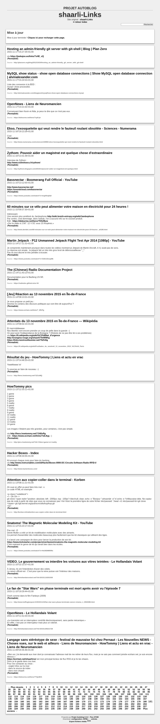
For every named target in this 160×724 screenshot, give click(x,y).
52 (129, 689)
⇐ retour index (80, 22)
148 (90, 699)
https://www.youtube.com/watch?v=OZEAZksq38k (33, 259)
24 (131, 687)
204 (145, 704)
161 (28, 702)
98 (69, 694)
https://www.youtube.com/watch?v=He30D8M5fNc (33, 551)
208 (28, 706)
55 (144, 689)
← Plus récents (15, 687)
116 (34, 696)
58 (14, 692)
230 (22, 709)
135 (10, 699)
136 (16, 699)
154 (126, 699)
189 (53, 704)
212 (53, 706)
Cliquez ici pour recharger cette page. (46, 38)
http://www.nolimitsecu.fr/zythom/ (23, 162)
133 (139, 696)
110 (141, 694)
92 (39, 694)
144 (65, 699)
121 (65, 696)
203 (139, 704)
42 (79, 689)
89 (24, 694)
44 (89, 689)
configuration (76, 719)
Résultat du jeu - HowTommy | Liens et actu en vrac (45, 357)
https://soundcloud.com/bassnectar (24, 189)
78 (114, 692)
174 (108, 702)
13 (76, 687)
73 (89, 692)
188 (46, 704)
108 (128, 694)
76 (104, 692)
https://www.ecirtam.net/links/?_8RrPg (29, 310)
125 (90, 696)
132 (132, 696)
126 (96, 696)
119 (53, 696)
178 (132, 702)
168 (71, 702)
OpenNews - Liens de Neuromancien (34, 104)
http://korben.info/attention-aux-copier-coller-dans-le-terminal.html (40, 512)
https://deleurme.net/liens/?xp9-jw (27, 118)
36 (49, 689)
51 (124, 689)
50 (119, 689)
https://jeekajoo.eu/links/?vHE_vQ (27, 56)
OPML (85, 719)
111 (147, 694)
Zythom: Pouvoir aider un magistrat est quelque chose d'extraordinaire (59, 153)
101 (85, 694)
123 (77, 696)
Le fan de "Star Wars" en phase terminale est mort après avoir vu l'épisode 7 (64, 588)
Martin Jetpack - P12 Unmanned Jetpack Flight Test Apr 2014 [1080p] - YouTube (66, 240)
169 (77, 702)
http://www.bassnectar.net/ (20, 187)
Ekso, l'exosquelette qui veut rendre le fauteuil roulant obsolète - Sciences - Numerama (71, 128)
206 (16, 706)
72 (84, 692)
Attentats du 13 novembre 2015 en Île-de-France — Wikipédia (52, 321)
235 (53, 709)
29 (14, 689)
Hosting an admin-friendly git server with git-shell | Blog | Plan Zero (57, 49)
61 (29, 692)
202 (132, 704)
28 (9, 689)
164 (46, 702)
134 (145, 696)
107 (122, 694)
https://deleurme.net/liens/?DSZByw (30, 221)
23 (126, 687)
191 (65, 704)
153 (120, 699)
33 (34, 689)
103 (98, 694)
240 (83, 709)
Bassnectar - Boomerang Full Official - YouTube (42, 179)
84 (144, 692)
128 (108, 696)
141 (46, 699)
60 (24, 692)
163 (40, 702)
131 (126, 696)
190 (59, 704)
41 (74, 689)
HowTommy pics (19, 386)
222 (114, 706)
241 (90, 709)
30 (19, 689)
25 (136, 687)
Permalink (13, 59)
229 (16, 709)
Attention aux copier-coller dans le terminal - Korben (46, 479)
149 (96, 699)
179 (139, 702)
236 (59, 709)
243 (102, 709)
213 (59, 706)
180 (145, 702)
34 (39, 689)
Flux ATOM (94, 717)
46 (99, 689)
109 (135, 694)
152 (114, 699)
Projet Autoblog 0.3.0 (79, 717)
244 (108, 709)
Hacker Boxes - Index (23, 453)
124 (83, 696)
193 (77, 704)
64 (44, 692)
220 (102, 706)
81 (129, 692)
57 (9, 692)
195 (90, 704)
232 (34, 709)
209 (34, 706)
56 (149, 689)
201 (126, 704)
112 (10, 696)
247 (126, 709)
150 (102, 699)
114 (22, 696)
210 (40, 706)
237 (65, 709)
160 (22, 702)
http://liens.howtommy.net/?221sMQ (28, 375)
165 (53, 702)
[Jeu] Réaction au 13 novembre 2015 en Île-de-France (46, 294)
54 (139, 689)
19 (106, 687)
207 (22, 706)
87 (14, 694)
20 (111, 687)
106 (116, 694)
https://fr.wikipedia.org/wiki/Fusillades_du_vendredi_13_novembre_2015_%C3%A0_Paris (49, 346)
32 (29, 689)
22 (121, 687)
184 (22, 704)
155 (132, 699)
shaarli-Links (80, 14)
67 (59, 692)
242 (96, 709)
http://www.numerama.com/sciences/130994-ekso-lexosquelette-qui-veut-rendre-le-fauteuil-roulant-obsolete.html (58, 142)
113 (16, 696)
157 (145, 699)
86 (9, 694)
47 (104, 689)
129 (114, 696)
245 (114, 709)
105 (110, 694)
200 (120, 704)
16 (91, 687)
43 (84, 689)
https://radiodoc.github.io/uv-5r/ (26, 283)
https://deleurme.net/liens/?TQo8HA (28, 677)
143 (59, 699)
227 (145, 706)
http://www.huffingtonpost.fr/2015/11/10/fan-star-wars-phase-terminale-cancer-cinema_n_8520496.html (54, 602)
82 (134, 692)
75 (99, 692)
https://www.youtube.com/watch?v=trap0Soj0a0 (33, 196)
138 (28, 699)
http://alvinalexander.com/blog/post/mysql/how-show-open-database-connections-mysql (49, 93)
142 (53, 699)
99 (74, 694)
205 (10, 706)
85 (149, 692)
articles (94, 719)
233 (40, 709)
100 (79, 694)
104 (104, 694)
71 (79, 692)
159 (16, 702)
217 (83, 706)
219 (96, 706)
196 (96, 704)
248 (132, 709)
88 (19, 694)
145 (71, 699)
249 (139, 709)
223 (120, 706)
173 (102, 702)
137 (22, 699)
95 (54, 694)
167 (65, 702)
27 (146, 687)
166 (59, 702)
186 (34, 704)
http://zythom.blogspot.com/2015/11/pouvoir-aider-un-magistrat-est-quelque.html (46, 169)
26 (141, 687)
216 (77, 706)
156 (139, 699)
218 (90, 706)
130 (120, 696)
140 (40, 699)
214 (65, 706)
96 (59, 694)
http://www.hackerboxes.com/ (25, 469)
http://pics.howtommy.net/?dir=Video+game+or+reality (35, 442)
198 (108, 704)
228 (10, 709)
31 (24, 689)
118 (46, 696)
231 (28, 709)
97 (64, 694)
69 (69, 692)
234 (46, 709)
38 (59, 689)
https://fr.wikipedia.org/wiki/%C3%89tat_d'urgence (35, 335)
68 (64, 692)
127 (102, 696)
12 (71, 687)
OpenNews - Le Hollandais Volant (32, 613)
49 (114, 689)
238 (71, 709)
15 (86, 687)
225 (132, 706)
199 (114, 704)
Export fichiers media (80, 721)
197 (102, 704)
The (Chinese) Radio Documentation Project (39, 269)
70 (74, 692)
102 (92, 694)
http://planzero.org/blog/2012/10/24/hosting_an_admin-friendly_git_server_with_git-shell (48, 62)
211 (46, 706)
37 (54, 689)
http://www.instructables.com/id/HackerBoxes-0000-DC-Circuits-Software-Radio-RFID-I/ (53, 463)
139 (34, 699)
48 (109, 689)
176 (120, 702)
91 (34, 694)
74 (94, 692)
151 (108, 699)
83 (139, 692)
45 (94, 689)
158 (10, 702)
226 (139, 706)
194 (83, 704)
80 (124, 692)
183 (16, 704)
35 (44, 689)
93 (44, 694)
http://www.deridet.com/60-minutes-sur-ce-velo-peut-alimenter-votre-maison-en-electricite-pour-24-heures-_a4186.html (61, 230)
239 (77, 709)
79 (119, 692)
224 (126, 706)
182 (10, 704)
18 (101, 687)
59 (19, 692)
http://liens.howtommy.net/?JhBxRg (28, 433)
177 (126, 702)
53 (134, 689)
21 (116, 687)
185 (28, 704)
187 (40, 704)
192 (71, 704)
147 (83, 699)
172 (96, 702)
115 (28, 696)
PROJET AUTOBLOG (80, 8)
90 (29, 694)
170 (83, 702)
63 (39, 692)
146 (77, 699)
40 (69, 689)
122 (71, 696)
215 (71, 706)
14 (81, 687)
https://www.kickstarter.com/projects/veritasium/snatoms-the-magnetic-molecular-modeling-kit (54, 542)
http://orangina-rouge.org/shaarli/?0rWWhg (28, 338)
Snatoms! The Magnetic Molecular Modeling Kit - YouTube (50, 523)
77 (109, 692)
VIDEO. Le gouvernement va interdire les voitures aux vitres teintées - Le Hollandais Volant (74, 561)
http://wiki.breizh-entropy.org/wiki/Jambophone (70, 216)
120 (59, 696)
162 (34, 702)
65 (49, 692)
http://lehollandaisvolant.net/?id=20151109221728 (33, 629)
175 (114, 702)
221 (108, 706)
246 (120, 709)
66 (54, 692)
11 (66, 687)
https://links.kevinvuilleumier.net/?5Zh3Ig (27, 340)
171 (90, 702)
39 (64, 689)
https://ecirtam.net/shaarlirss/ (21, 659)
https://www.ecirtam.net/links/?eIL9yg (30, 436)
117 (40, 696)
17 (96, 687)
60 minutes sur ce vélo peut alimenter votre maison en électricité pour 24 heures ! (67, 206)
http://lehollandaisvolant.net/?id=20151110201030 (33, 577)
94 (49, 694)
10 (61, 687)
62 (34, 692)
